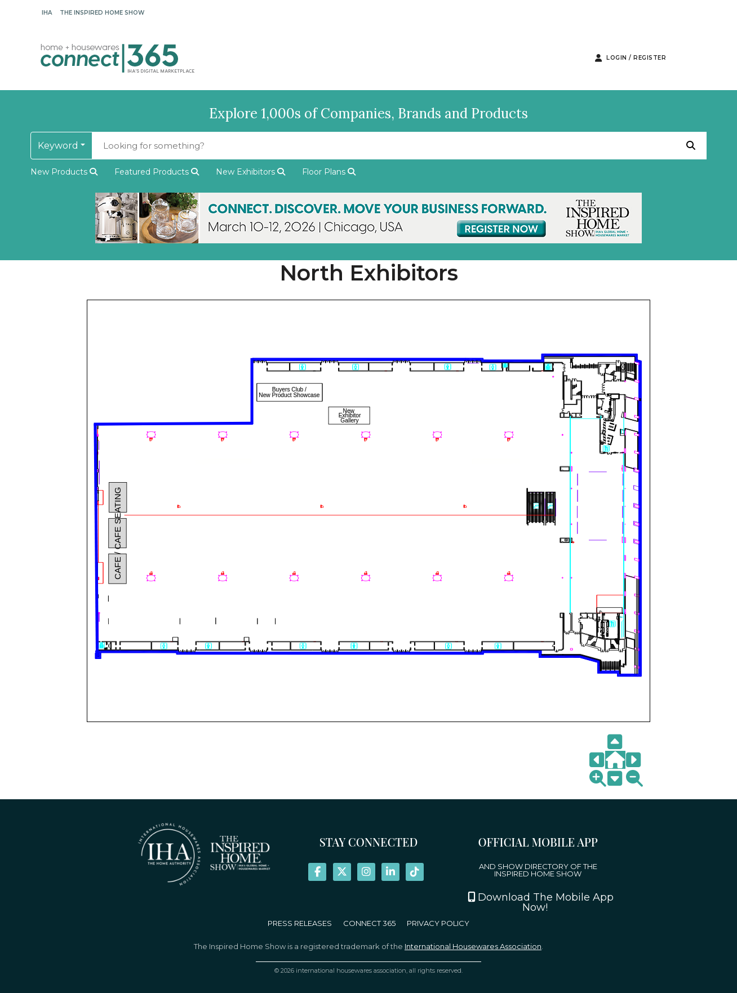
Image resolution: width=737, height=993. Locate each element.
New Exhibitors (250, 172)
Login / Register (630, 58)
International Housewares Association (473, 946)
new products (63, 172)
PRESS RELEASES (300, 923)
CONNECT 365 (369, 923)
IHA (47, 12)
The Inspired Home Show (102, 12)
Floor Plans (329, 172)
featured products (156, 172)
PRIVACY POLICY (438, 923)
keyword (58, 145)
